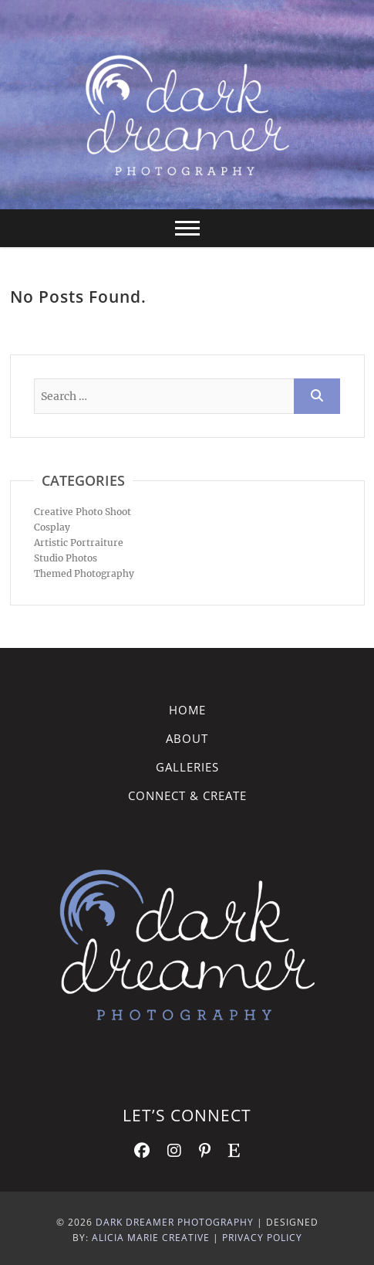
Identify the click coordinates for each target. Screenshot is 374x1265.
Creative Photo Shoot (82, 511)
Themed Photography (84, 573)
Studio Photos (65, 558)
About (187, 738)
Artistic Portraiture (78, 542)
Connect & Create (187, 795)
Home (187, 709)
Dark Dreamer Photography (175, 1222)
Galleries (187, 767)
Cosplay (52, 527)
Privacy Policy (262, 1237)
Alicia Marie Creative (151, 1237)
